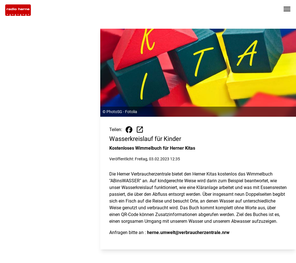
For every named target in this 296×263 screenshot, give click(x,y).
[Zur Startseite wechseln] (18, 10)
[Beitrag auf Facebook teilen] (129, 129)
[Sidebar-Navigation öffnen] (286, 10)
